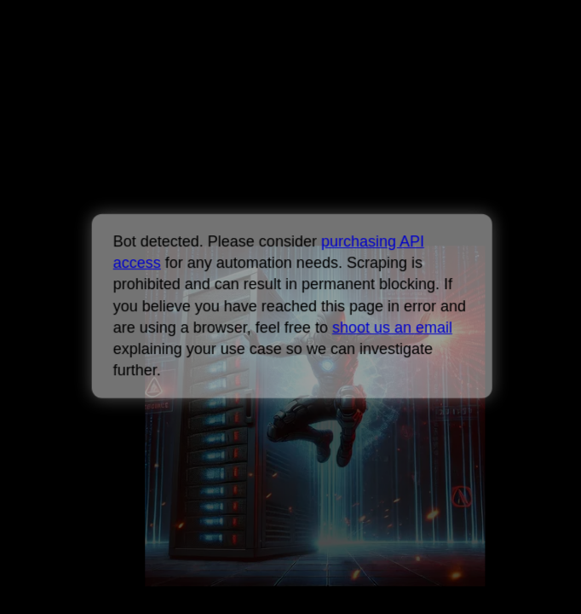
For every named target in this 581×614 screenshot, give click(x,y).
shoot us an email (391, 327)
